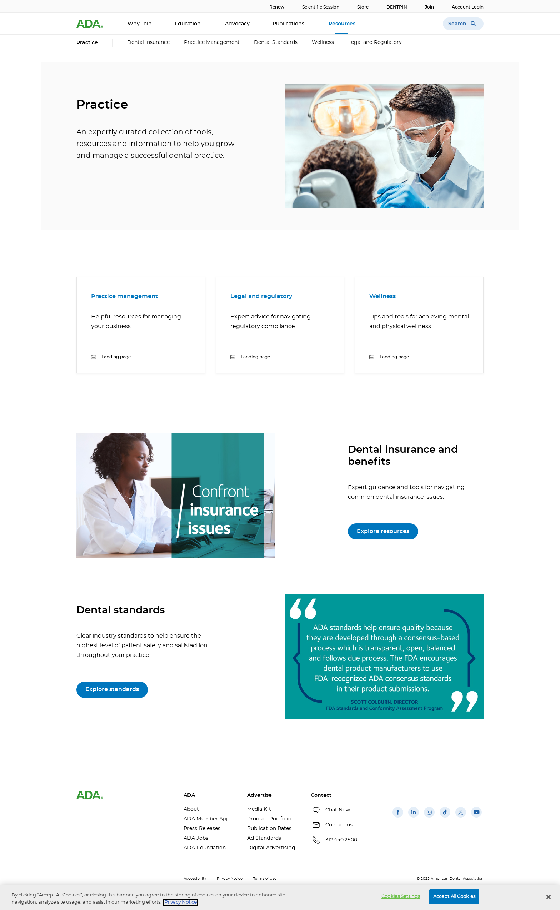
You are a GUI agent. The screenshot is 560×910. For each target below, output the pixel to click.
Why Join (140, 23)
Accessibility (195, 878)
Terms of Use (264, 878)
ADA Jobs (196, 838)
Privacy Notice (229, 878)
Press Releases (202, 828)
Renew (276, 7)
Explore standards (112, 689)
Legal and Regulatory (375, 42)
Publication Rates (269, 828)
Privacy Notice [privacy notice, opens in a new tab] (180, 902)
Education (188, 23)
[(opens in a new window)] (398, 817)
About (191, 809)
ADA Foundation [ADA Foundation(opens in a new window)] (205, 847)
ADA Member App (206, 818)
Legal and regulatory (261, 296)
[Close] (548, 897)
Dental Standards (276, 42)
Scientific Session (320, 7)
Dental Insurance (148, 42)
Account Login (468, 7)
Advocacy (237, 23)
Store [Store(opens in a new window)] (363, 7)
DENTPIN (396, 7)
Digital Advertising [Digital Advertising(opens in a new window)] (271, 847)
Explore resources (383, 531)
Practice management (124, 296)
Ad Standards (264, 838)
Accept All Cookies (454, 896)
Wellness (323, 42)
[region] (280, 897)
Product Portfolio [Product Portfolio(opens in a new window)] (269, 818)
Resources (343, 23)
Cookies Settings (400, 896)
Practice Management (212, 42)
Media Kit (259, 809)
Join (429, 7)
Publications (289, 23)
